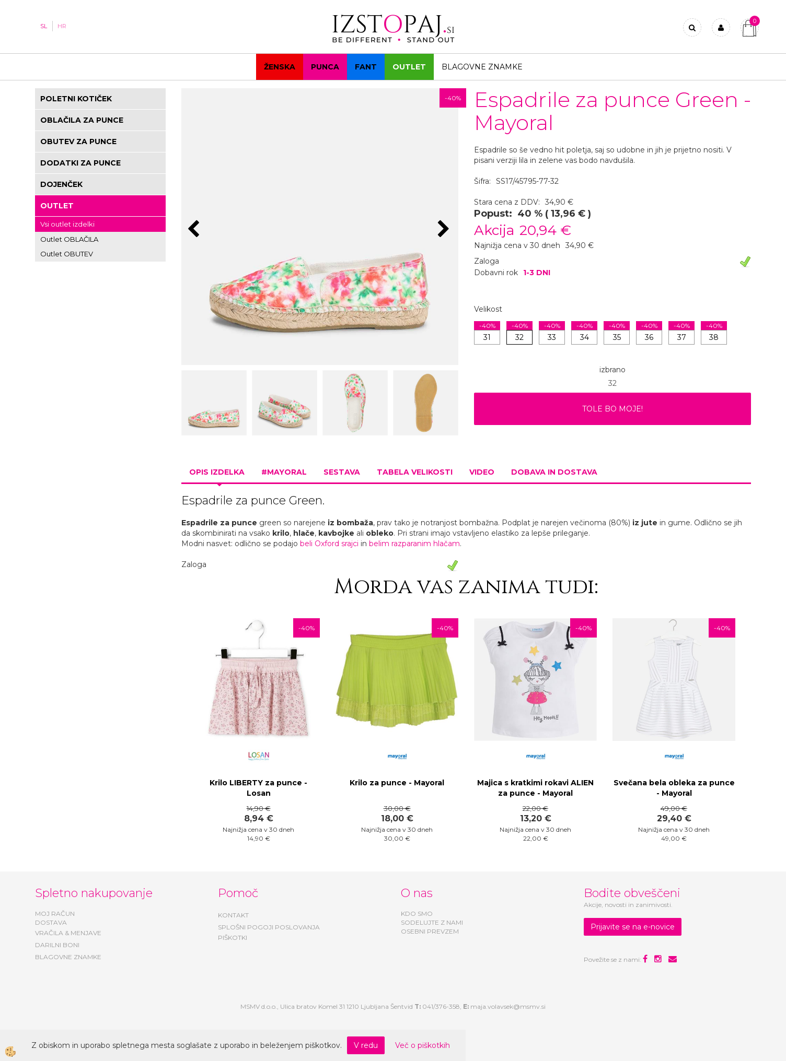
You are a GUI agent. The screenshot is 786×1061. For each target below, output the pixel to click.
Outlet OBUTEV (66, 254)
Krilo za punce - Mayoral (397, 782)
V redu (366, 1045)
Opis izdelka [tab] (217, 472)
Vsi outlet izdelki (67, 224)
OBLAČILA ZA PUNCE (81, 120)
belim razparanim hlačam (414, 543)
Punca (325, 67)
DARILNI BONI (57, 945)
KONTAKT (233, 915)
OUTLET (409, 67)
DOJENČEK (61, 184)
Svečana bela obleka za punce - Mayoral (674, 788)
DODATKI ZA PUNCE (80, 163)
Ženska (279, 67)
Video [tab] (481, 472)
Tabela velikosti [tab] (415, 472)
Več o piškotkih (422, 1045)
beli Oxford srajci (329, 543)
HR (61, 26)
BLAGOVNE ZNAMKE (68, 957)
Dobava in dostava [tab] (554, 472)
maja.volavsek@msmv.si (508, 1006)
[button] (445, 229)
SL (43, 26)
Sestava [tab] (341, 472)
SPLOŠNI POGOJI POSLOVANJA (269, 927)
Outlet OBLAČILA (69, 239)
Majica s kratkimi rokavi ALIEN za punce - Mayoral (535, 788)
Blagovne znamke (482, 67)
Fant (366, 67)
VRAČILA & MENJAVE (68, 933)
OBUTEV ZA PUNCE (78, 141)
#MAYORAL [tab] (284, 472)
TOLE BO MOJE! (612, 409)
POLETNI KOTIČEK (76, 98)
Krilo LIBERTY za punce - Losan (258, 788)
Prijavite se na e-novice (633, 927)
